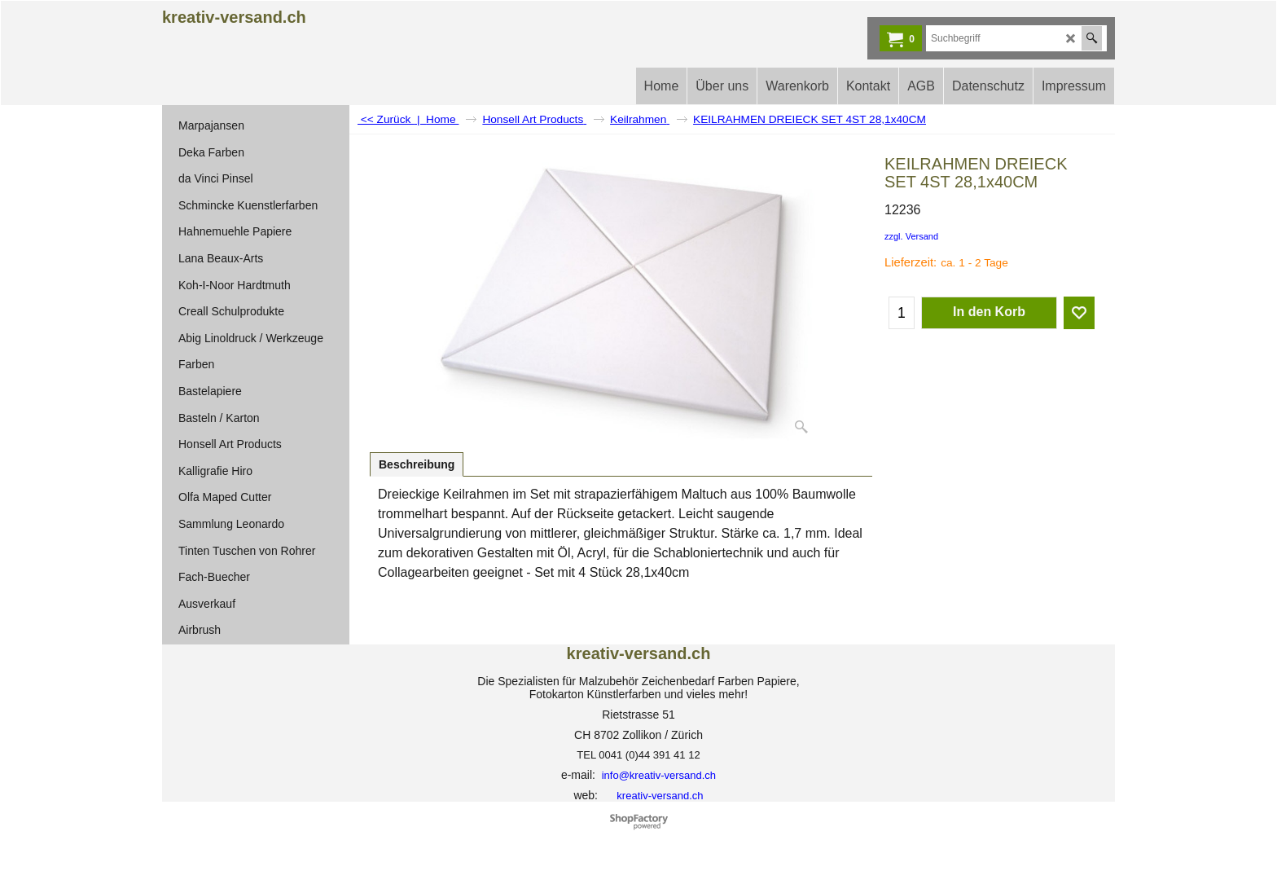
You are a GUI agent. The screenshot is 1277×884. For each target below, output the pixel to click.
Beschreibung (416, 464)
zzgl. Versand (911, 236)
